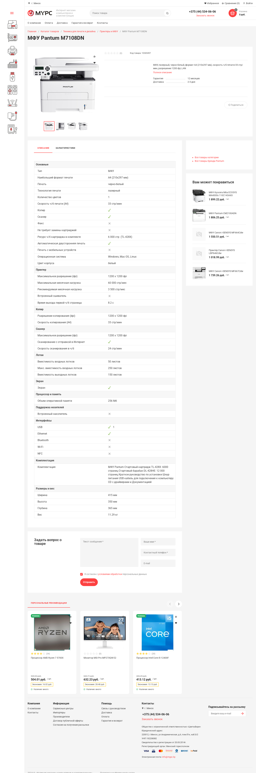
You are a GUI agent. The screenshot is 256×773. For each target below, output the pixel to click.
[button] (178, 604)
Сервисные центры (63, 702)
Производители (61, 710)
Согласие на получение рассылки (71, 719)
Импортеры (59, 706)
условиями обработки (110, 574)
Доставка (62, 23)
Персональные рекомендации (49, 603)
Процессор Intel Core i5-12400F (152, 657)
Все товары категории (207, 157)
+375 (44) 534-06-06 (202, 11)
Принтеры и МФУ (109, 31)
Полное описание (162, 72)
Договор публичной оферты (68, 715)
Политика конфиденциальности (117, 767)
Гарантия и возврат (82, 23)
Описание (43, 148)
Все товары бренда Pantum (209, 161)
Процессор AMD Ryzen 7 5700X (47, 657)
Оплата (49, 23)
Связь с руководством (113, 702)
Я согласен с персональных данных (115, 574)
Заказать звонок (205, 15)
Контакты (102, 23)
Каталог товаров (50, 31)
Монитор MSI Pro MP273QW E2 (100, 657)
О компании (34, 23)
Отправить (89, 582)
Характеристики (65, 148)
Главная (32, 31)
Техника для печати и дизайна (79, 31)
